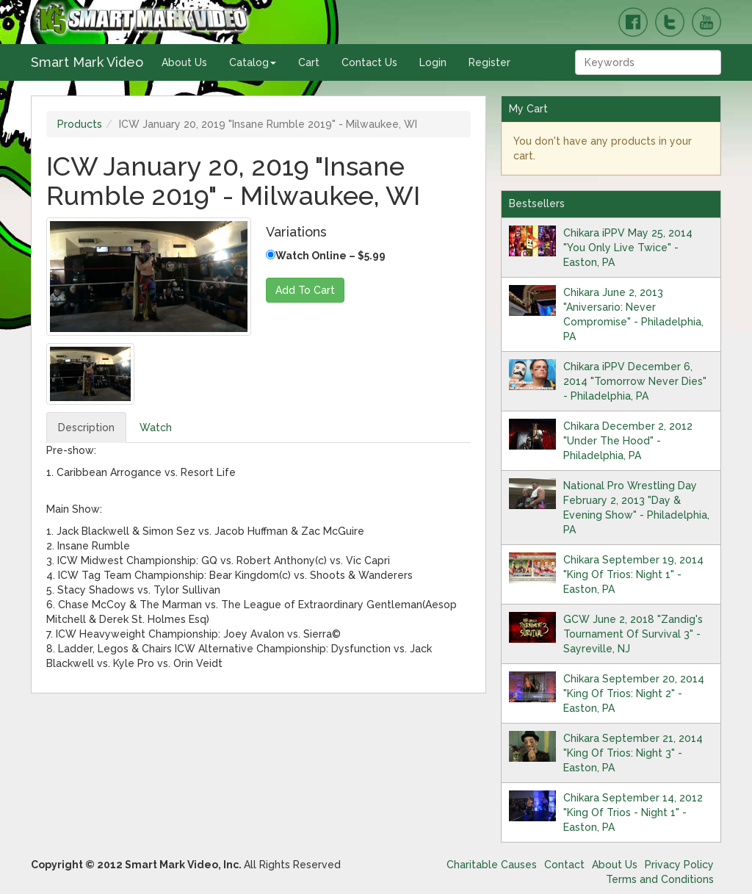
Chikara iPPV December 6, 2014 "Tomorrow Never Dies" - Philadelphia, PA (634, 381)
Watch (156, 427)
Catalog (252, 62)
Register (489, 62)
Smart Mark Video (87, 62)
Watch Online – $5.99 (326, 256)
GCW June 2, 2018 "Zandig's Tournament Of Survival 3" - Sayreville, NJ (633, 634)
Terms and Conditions (660, 879)
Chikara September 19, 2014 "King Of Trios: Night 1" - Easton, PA (633, 574)
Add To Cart (305, 290)
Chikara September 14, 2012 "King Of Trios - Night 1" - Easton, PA (633, 812)
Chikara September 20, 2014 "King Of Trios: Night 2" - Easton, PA (633, 693)
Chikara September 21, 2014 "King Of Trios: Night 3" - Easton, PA (633, 753)
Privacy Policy (679, 864)
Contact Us (369, 62)
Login (432, 62)
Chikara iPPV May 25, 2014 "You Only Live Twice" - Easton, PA (628, 247)
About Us (184, 62)
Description (86, 427)
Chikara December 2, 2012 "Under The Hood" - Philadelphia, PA (628, 440)
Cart (308, 62)
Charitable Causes (491, 864)
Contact (564, 864)
